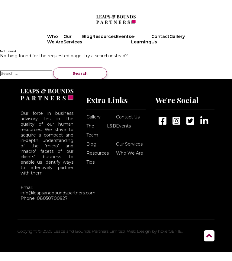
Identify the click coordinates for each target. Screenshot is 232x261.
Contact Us (160, 39)
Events (123, 36)
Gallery (177, 36)
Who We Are (55, 39)
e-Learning (141, 39)
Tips (90, 162)
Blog (87, 36)
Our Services (72, 39)
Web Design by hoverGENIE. (155, 231)
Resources (104, 36)
